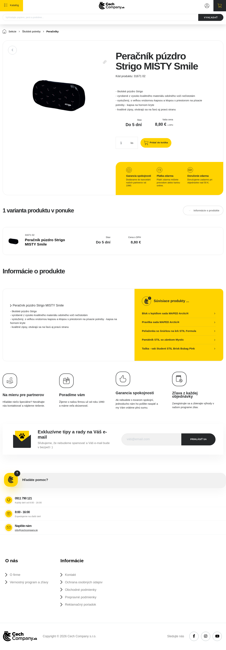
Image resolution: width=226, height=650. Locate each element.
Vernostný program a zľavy (29, 582)
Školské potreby (31, 31)
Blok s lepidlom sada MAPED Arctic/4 (165, 313)
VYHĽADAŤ (211, 17)
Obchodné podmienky (81, 590)
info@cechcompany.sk (26, 530)
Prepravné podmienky (81, 597)
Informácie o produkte (206, 210)
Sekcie (9, 32)
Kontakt (70, 575)
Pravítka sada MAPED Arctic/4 (160, 322)
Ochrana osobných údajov (84, 582)
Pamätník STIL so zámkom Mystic (163, 339)
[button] (105, 62)
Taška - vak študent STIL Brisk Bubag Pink (168, 348)
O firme (15, 575)
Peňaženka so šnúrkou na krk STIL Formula (169, 331)
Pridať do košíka (159, 142)
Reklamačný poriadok (81, 605)
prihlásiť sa (198, 439)
